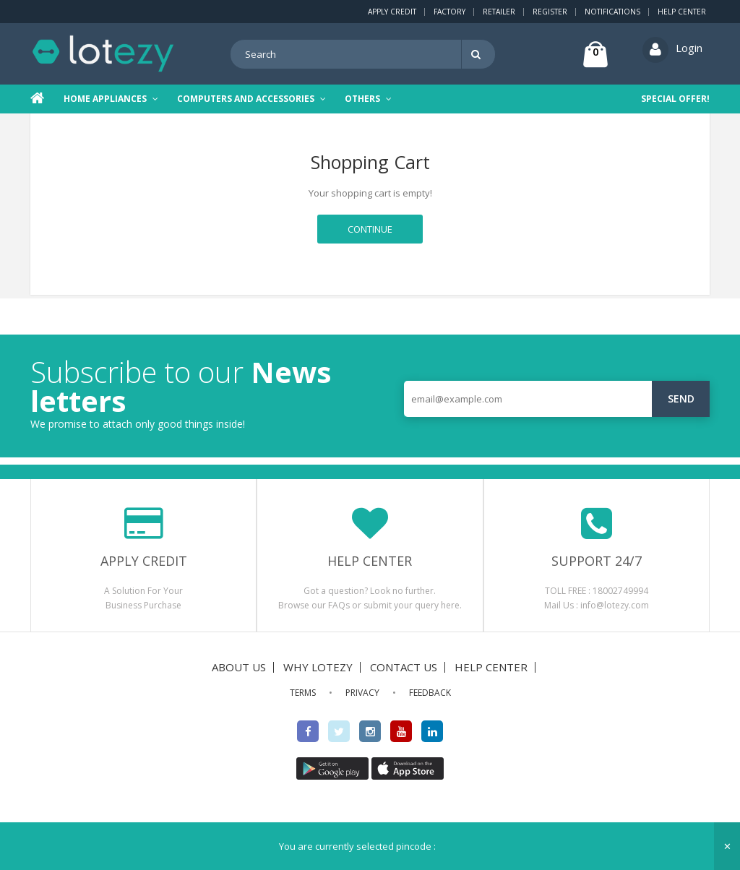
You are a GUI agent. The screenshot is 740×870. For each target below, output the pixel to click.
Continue (370, 229)
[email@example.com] (557, 398)
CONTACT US (403, 666)
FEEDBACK (430, 692)
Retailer (499, 12)
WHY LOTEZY (318, 666)
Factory (449, 12)
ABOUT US (239, 666)
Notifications (612, 12)
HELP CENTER (491, 666)
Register (550, 12)
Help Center (682, 12)
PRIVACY (362, 692)
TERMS (303, 692)
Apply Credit (392, 12)
